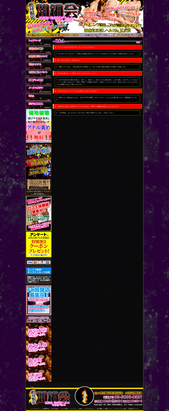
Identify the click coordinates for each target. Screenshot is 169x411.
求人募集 (99, 408)
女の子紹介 (55, 408)
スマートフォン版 (120, 408)
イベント (73, 408)
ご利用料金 (45, 408)
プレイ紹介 (64, 408)
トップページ (35, 408)
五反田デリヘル (133, 408)
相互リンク (108, 408)
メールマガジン (89, 408)
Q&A (80, 408)
